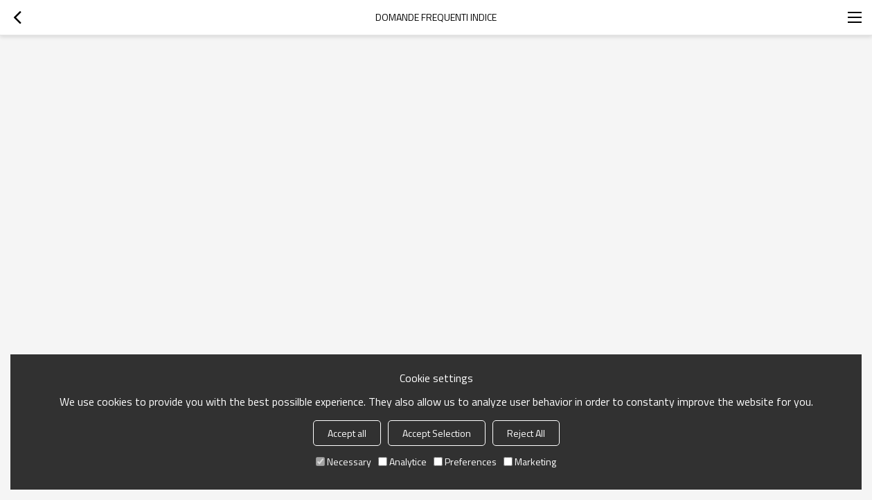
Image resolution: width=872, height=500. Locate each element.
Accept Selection (436, 433)
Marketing (530, 461)
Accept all (347, 433)
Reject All (526, 433)
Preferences (465, 461)
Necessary (343, 461)
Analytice (402, 461)
